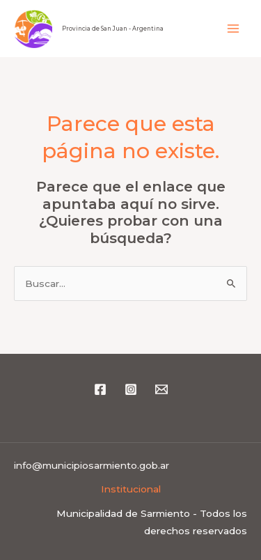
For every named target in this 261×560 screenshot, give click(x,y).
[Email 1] (161, 389)
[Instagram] (131, 389)
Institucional (131, 489)
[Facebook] (100, 389)
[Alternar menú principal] (233, 29)
